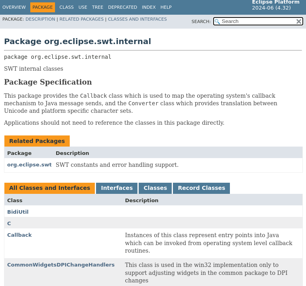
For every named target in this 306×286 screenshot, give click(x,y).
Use (82, 7)
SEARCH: (201, 21)
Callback (19, 235)
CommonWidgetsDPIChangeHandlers (61, 265)
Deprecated (122, 7)
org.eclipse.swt (29, 165)
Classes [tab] (155, 188)
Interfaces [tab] (117, 188)
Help (166, 7)
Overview (14, 7)
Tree (97, 7)
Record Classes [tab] (201, 188)
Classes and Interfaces (137, 19)
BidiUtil (18, 212)
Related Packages (81, 19)
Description (40, 19)
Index (148, 7)
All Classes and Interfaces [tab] (49, 188)
